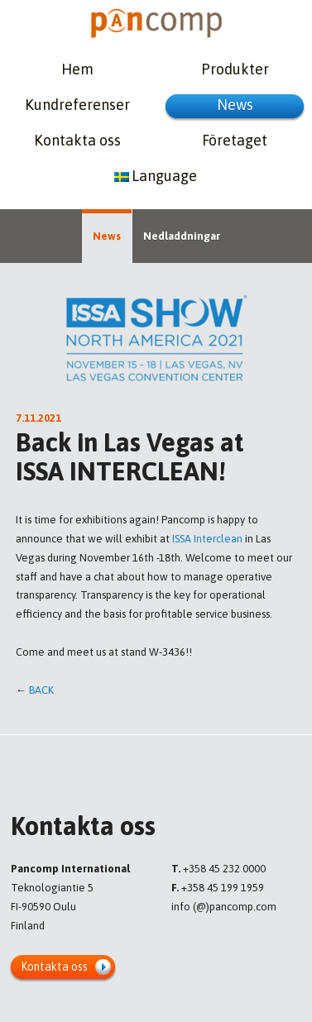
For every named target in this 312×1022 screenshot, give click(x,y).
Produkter (235, 69)
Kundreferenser (77, 104)
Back (41, 690)
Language (155, 175)
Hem (77, 69)
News (235, 104)
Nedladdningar (181, 236)
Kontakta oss (77, 140)
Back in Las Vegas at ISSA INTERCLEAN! (130, 456)
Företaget (234, 140)
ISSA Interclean (207, 538)
